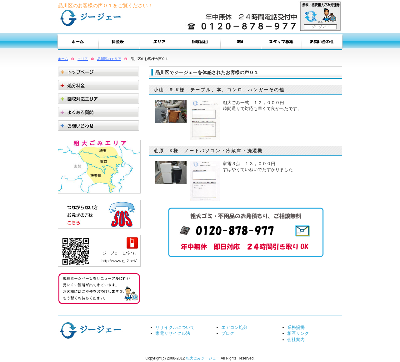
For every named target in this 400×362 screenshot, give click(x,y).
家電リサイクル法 (172, 333)
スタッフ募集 (281, 43)
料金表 (118, 43)
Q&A (240, 43)
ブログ (227, 333)
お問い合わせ (322, 43)
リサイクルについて (175, 327)
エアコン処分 (234, 327)
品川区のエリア (109, 59)
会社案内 (296, 339)
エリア (159, 43)
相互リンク (298, 333)
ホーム (63, 59)
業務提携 (296, 327)
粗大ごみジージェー (203, 358)
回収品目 (200, 43)
